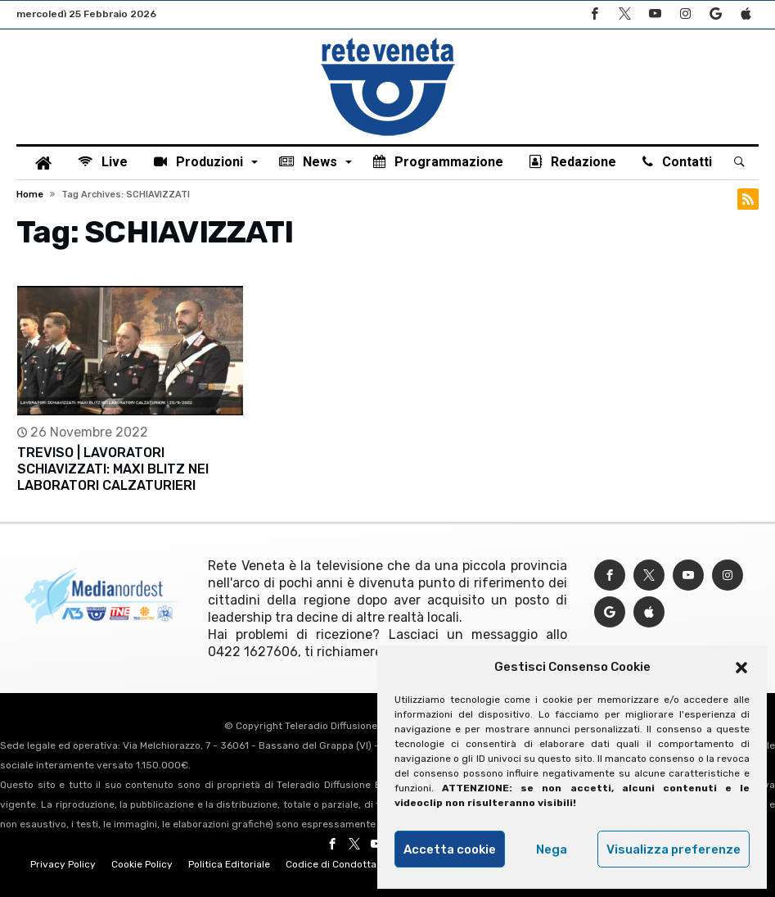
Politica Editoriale (229, 864)
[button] (741, 667)
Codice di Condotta (331, 864)
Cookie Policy (142, 864)
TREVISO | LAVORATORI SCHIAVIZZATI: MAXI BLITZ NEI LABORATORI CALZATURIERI (113, 469)
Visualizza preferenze (673, 849)
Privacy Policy (63, 864)
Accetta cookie (449, 849)
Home (29, 194)
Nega (551, 849)
